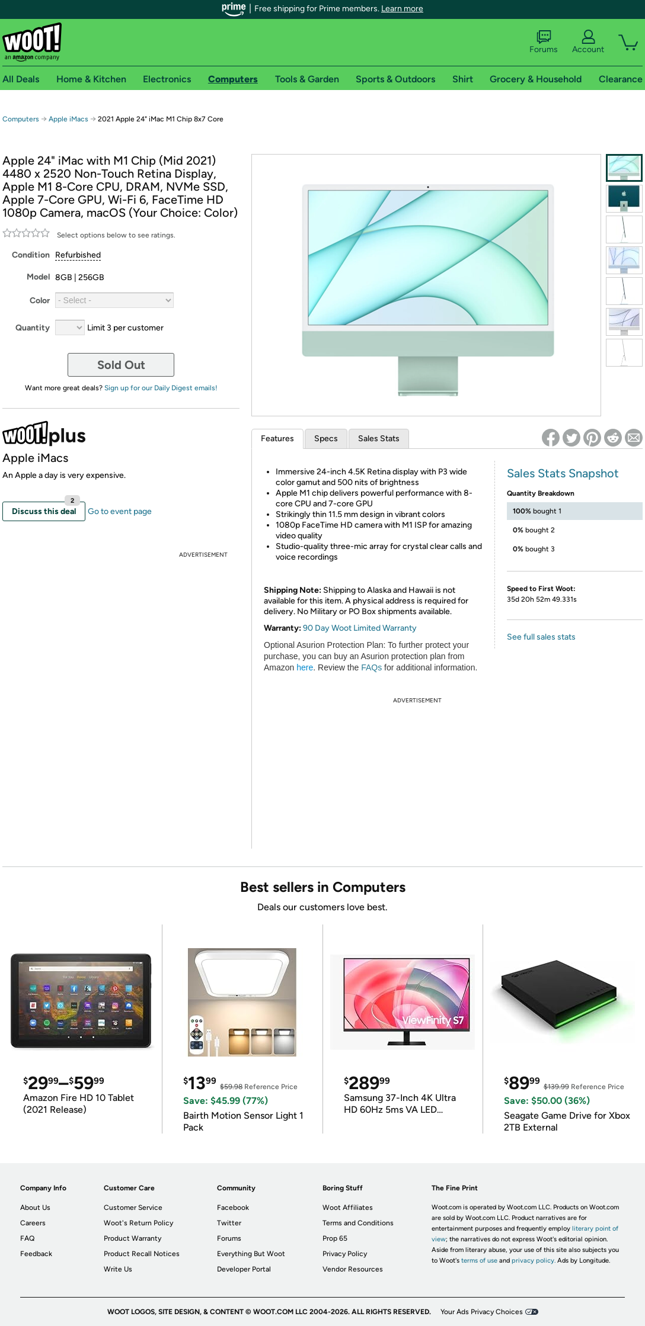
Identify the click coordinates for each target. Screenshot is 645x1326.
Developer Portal (244, 1269)
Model (38, 277)
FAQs (371, 667)
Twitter (229, 1223)
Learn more (402, 9)
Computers (20, 119)
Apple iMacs (68, 119)
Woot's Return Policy (138, 1223)
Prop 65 (334, 1238)
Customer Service (133, 1207)
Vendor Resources (352, 1269)
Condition (31, 255)
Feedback (36, 1254)
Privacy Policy (344, 1254)
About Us (35, 1207)
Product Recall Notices (142, 1254)
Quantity (32, 328)
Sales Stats (379, 439)
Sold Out (121, 365)
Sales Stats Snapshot (563, 473)
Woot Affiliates (347, 1207)
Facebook (233, 1207)
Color (40, 301)
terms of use (479, 1260)
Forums (543, 42)
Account (588, 42)
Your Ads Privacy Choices (481, 1312)
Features (277, 439)
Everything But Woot (251, 1254)
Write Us (118, 1269)
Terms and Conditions (358, 1223)
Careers (33, 1223)
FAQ (27, 1238)
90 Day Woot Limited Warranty (360, 628)
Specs (326, 439)
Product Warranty (132, 1238)
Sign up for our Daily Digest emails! (161, 388)
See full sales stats (541, 637)
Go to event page (120, 511)
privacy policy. (533, 1260)
